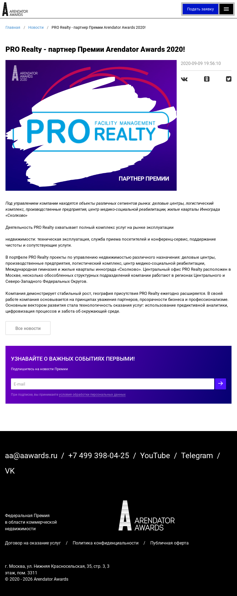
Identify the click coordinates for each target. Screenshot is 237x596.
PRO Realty (44, 227)
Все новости (28, 328)
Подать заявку (200, 9)
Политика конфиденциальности (106, 543)
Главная (12, 27)
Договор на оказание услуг (33, 543)
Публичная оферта (169, 543)
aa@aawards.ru (31, 455)
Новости (36, 27)
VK (10, 470)
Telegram (197, 455)
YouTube (155, 455)
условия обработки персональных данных (92, 394)
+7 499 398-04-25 (98, 455)
